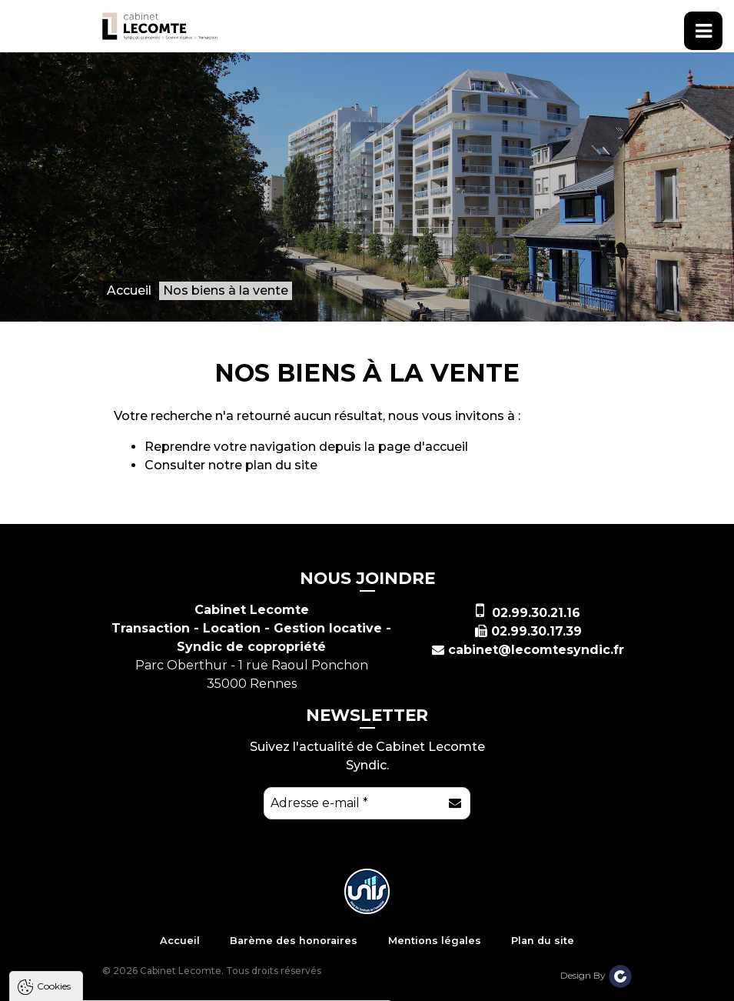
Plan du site (542, 940)
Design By (596, 975)
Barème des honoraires (293, 940)
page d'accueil (423, 446)
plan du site (281, 465)
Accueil (180, 940)
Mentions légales (434, 940)
